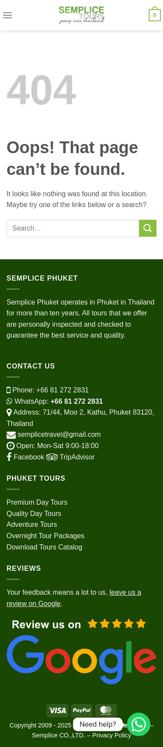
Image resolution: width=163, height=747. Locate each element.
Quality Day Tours (34, 513)
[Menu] (7, 15)
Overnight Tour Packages (45, 535)
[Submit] (147, 228)
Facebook (25, 457)
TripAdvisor (69, 457)
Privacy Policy (111, 735)
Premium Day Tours (37, 502)
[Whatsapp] (138, 724)
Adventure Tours (32, 524)
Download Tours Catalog (44, 547)
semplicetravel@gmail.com (58, 434)
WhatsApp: (55, 401)
